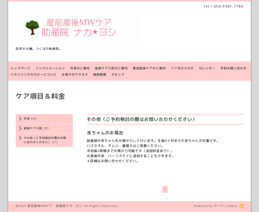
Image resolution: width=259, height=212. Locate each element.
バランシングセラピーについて (34, 74)
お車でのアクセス (75, 74)
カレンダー (207, 68)
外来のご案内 (80, 68)
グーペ (219, 206)
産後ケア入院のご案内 (111, 68)
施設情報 (99, 74)
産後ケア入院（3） (37, 128)
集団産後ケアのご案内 (149, 68)
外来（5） (31, 119)
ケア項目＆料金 (182, 68)
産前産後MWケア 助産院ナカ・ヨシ (54, 206)
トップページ (20, 68)
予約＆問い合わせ (233, 68)
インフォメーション (50, 68)
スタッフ (117, 74)
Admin (232, 206)
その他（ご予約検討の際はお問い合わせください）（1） (45, 140)
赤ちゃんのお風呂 (105, 133)
